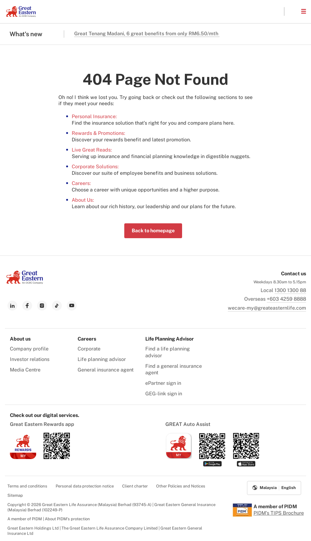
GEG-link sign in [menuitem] (163, 394)
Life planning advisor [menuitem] (102, 359)
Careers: (81, 183)
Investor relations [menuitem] (29, 359)
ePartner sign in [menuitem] (163, 383)
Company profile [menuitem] (29, 349)
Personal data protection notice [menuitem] (85, 486)
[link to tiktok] (57, 306)
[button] (292, 11)
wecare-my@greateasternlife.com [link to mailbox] (267, 308)
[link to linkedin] (12, 306)
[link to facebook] (27, 306)
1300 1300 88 (290, 290)
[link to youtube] (72, 306)
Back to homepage (153, 231)
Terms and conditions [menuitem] (27, 486)
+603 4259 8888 (286, 299)
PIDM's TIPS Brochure (278, 513)
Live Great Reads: (92, 150)
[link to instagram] (42, 306)
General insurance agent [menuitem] (106, 370)
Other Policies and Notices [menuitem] (180, 486)
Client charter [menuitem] (135, 486)
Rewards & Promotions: (98, 133)
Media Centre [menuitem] (25, 370)
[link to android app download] (57, 457)
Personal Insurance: (94, 116)
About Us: (83, 200)
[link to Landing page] (25, 282)
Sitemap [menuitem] (15, 495)
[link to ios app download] (23, 457)
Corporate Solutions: (95, 167)
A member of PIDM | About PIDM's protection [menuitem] (48, 519)
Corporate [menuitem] (89, 349)
